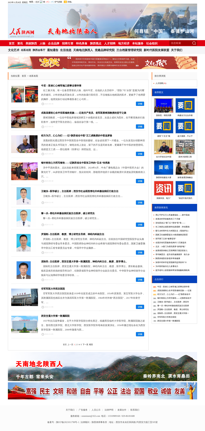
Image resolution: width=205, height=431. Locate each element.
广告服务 (83, 410)
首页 (12, 43)
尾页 (91, 344)
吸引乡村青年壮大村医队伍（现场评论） (172, 231)
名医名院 (26, 50)
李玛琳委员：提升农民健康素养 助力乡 (172, 254)
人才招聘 (109, 43)
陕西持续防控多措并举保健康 (167, 258)
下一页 (85, 344)
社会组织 (152, 43)
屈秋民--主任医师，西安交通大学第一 (173, 313)
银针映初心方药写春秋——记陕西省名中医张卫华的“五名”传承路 (75, 163)
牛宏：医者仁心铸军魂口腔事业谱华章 (61, 85)
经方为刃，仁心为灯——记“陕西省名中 (173, 294)
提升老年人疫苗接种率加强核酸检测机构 (172, 270)
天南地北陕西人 (83, 50)
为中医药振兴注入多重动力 (166, 266)
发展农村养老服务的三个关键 (167, 219)
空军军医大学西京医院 (53, 288)
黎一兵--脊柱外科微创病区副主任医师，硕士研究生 (68, 213)
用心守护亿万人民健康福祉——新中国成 (172, 215)
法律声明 (109, 410)
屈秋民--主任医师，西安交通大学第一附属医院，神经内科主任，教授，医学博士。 (84, 261)
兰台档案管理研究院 (129, 50)
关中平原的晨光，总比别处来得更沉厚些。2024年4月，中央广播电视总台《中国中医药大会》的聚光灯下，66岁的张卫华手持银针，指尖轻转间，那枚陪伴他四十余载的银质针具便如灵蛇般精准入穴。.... (93, 172)
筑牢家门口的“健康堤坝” (165, 239)
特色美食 (81, 43)
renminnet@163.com (91, 416)
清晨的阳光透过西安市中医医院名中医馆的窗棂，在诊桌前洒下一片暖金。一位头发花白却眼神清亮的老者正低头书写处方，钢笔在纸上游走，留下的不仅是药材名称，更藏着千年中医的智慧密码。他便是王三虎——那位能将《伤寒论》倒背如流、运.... (93, 145)
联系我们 (134, 410)
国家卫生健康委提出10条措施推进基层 (171, 235)
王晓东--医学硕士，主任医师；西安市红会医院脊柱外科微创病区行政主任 (79, 191)
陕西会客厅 (39, 50)
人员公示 (96, 410)
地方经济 (123, 43)
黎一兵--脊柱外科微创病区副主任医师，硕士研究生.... (71, 218)
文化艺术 (13, 50)
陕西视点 (95, 43)
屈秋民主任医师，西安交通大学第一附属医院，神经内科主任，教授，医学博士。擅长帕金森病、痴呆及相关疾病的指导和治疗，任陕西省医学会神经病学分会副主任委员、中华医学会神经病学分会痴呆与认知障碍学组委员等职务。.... (93, 270)
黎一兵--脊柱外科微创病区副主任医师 (173, 306)
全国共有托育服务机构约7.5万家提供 (170, 242)
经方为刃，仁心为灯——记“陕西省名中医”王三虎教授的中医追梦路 (76, 135)
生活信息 (65, 50)
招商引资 (67, 43)
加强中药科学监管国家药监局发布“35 (171, 262)
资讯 (20, 43)
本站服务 (138, 43)
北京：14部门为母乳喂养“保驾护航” (170, 246)
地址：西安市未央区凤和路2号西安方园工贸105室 (133, 422)
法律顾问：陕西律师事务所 (94, 422)
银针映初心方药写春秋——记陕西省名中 (174, 298)
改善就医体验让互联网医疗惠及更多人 (171, 250)
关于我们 (176, 50)
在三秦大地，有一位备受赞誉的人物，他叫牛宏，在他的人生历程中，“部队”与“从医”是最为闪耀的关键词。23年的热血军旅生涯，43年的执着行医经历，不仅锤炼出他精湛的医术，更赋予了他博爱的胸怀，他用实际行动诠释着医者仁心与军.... (93, 95)
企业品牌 (53, 43)
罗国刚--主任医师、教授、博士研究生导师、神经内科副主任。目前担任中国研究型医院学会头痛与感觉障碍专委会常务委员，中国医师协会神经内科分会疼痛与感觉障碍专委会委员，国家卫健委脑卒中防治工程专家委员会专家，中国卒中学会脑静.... (93, 243)
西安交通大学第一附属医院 (55, 316)
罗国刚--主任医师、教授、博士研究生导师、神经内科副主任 (72, 234)
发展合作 (121, 410)
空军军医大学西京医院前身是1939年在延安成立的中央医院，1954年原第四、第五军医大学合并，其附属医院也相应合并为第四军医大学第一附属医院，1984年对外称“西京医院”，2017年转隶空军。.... (93, 298)
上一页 (70, 344)
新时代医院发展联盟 (156, 50)
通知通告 (52, 50)
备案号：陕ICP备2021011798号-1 (63, 422)
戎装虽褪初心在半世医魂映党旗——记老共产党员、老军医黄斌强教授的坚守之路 (83, 113)
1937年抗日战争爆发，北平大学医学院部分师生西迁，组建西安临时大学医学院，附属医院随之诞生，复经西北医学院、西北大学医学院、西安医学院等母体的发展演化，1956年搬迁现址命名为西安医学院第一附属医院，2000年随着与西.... (93, 325)
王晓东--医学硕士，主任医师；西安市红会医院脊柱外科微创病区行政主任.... (83, 196)
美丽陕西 (31, 43)
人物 (42, 43)
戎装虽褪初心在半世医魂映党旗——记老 (174, 290)
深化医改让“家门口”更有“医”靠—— (170, 223)
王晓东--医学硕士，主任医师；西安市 (173, 302)
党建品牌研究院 (105, 50)
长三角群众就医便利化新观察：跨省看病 (172, 227)
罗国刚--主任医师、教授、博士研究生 (173, 309)
